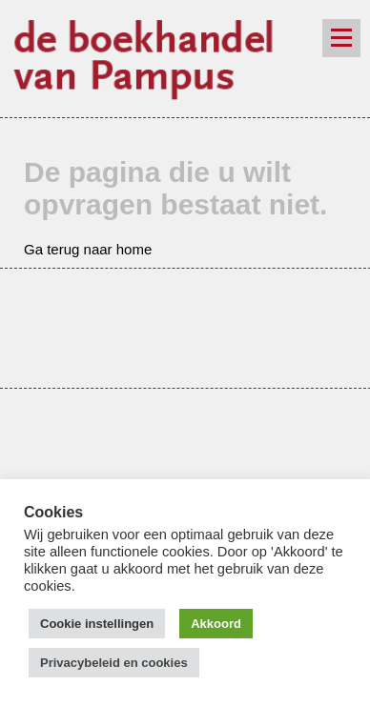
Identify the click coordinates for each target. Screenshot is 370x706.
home (134, 249)
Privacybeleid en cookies (114, 663)
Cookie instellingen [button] (97, 623)
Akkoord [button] (216, 623)
